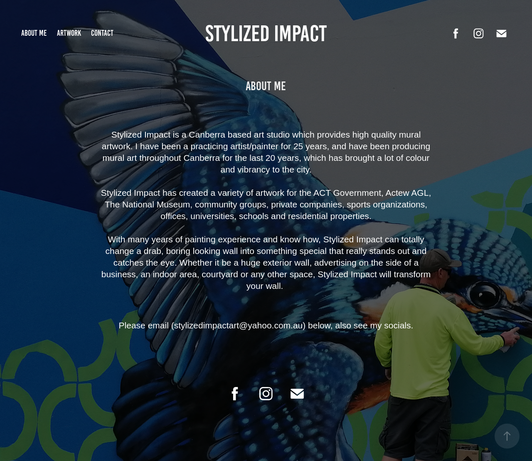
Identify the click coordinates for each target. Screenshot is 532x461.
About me (34, 33)
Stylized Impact (266, 33)
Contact (102, 33)
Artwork (69, 33)
